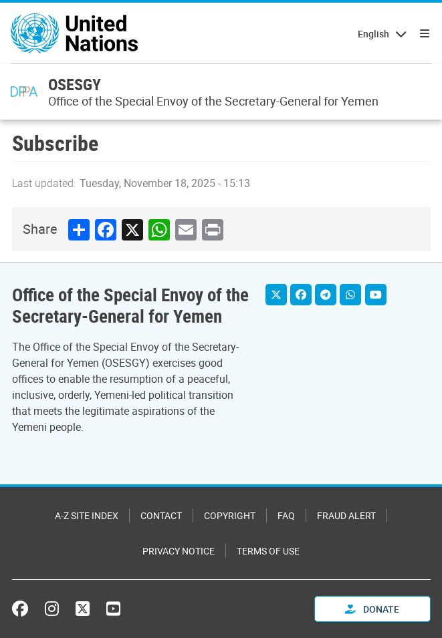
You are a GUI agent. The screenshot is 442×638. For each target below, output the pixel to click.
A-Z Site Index (86, 515)
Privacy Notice (178, 550)
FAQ (286, 515)
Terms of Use (268, 550)
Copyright (229, 515)
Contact (161, 515)
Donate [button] (372, 609)
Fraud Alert (346, 515)
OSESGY (74, 84)
